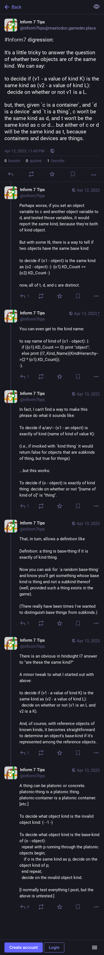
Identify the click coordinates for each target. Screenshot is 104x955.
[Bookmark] (73, 174)
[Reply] (10, 174)
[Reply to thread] (24, 296)
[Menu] (95, 947)
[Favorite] (52, 174)
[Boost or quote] (31, 174)
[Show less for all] (96, 6)
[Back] (44, 7)
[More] (93, 175)
